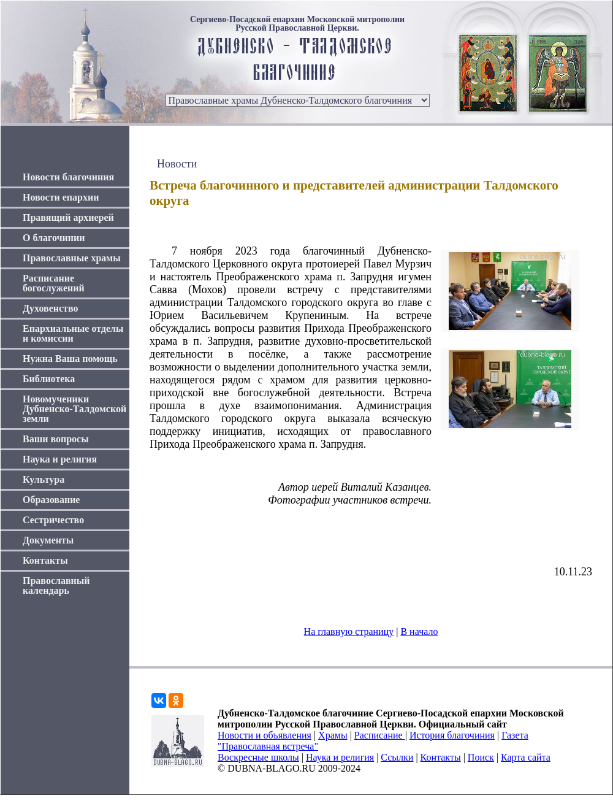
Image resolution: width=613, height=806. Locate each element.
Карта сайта (525, 757)
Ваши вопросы (56, 439)
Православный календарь (56, 585)
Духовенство (50, 308)
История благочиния (452, 735)
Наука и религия (60, 459)
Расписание (379, 735)
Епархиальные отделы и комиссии (73, 333)
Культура (43, 479)
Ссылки (397, 757)
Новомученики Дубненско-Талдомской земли (74, 409)
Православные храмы (72, 258)
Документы (48, 540)
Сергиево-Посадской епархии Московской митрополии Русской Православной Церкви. (297, 24)
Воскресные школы (258, 757)
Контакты (45, 560)
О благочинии (54, 237)
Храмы (333, 735)
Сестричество (53, 520)
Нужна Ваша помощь (70, 358)
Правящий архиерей (68, 217)
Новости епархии (61, 197)
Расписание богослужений (54, 283)
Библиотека (49, 379)
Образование (51, 499)
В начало (419, 631)
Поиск (481, 757)
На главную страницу (349, 631)
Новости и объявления (264, 735)
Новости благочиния (68, 177)
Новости (177, 164)
